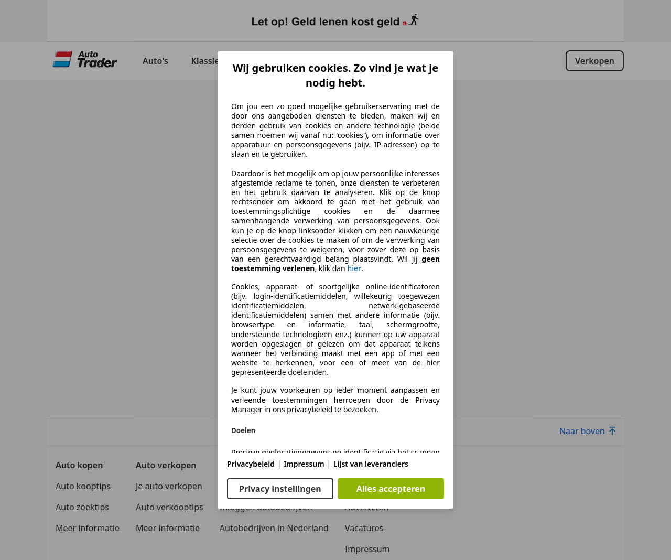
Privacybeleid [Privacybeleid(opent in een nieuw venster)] (251, 464)
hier (354, 268)
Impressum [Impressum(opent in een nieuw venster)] (304, 464)
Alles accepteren (390, 488)
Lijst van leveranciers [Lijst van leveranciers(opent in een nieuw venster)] (370, 464)
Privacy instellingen (280, 488)
